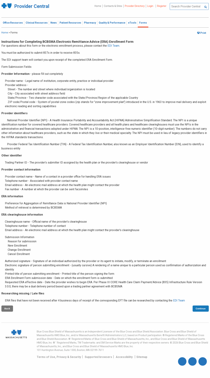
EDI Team (113, 45)
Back (7, 308)
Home (98, 6)
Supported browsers (98, 357)
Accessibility (124, 357)
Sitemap (141, 357)
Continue (201, 308)
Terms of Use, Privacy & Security (59, 357)
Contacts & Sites (113, 6)
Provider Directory (135, 6)
